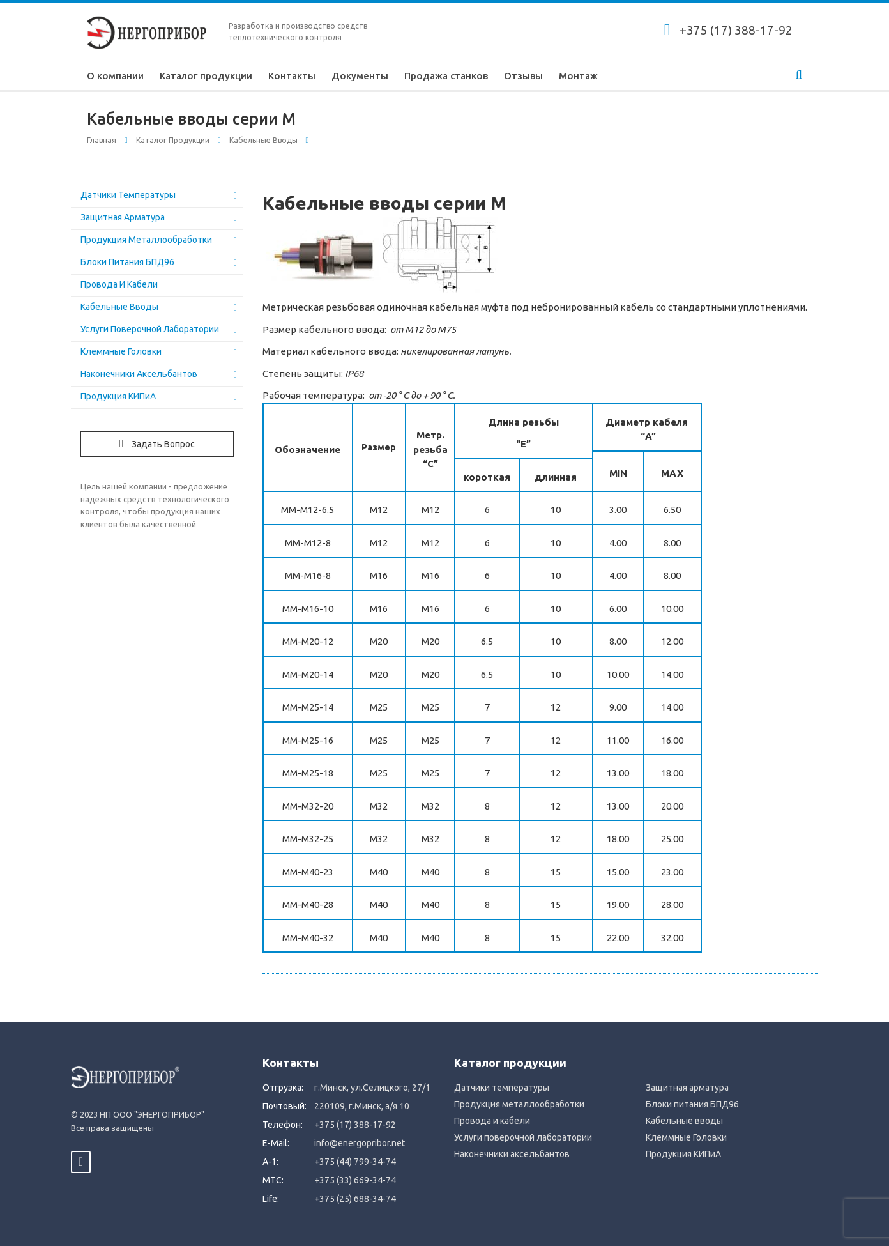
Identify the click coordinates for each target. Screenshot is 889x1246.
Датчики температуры (128, 195)
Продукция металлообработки (146, 240)
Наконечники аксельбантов (138, 374)
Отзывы (523, 75)
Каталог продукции (206, 75)
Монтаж (578, 75)
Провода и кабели (119, 284)
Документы (359, 75)
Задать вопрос (157, 443)
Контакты (291, 75)
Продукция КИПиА (118, 396)
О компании (115, 75)
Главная (101, 140)
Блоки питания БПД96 (127, 262)
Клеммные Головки (121, 351)
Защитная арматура (122, 217)
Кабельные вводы (263, 140)
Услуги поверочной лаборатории (149, 329)
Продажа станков (446, 75)
